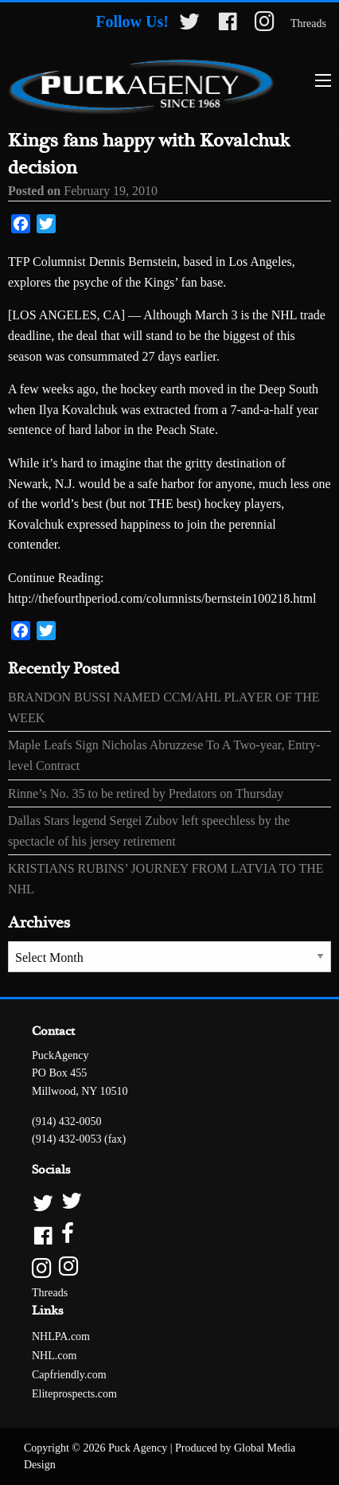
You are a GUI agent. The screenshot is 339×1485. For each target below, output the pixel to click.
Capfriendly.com (69, 1375)
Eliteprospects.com (74, 1394)
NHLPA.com (61, 1336)
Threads (308, 23)
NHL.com (54, 1356)
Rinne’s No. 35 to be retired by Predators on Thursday (145, 793)
